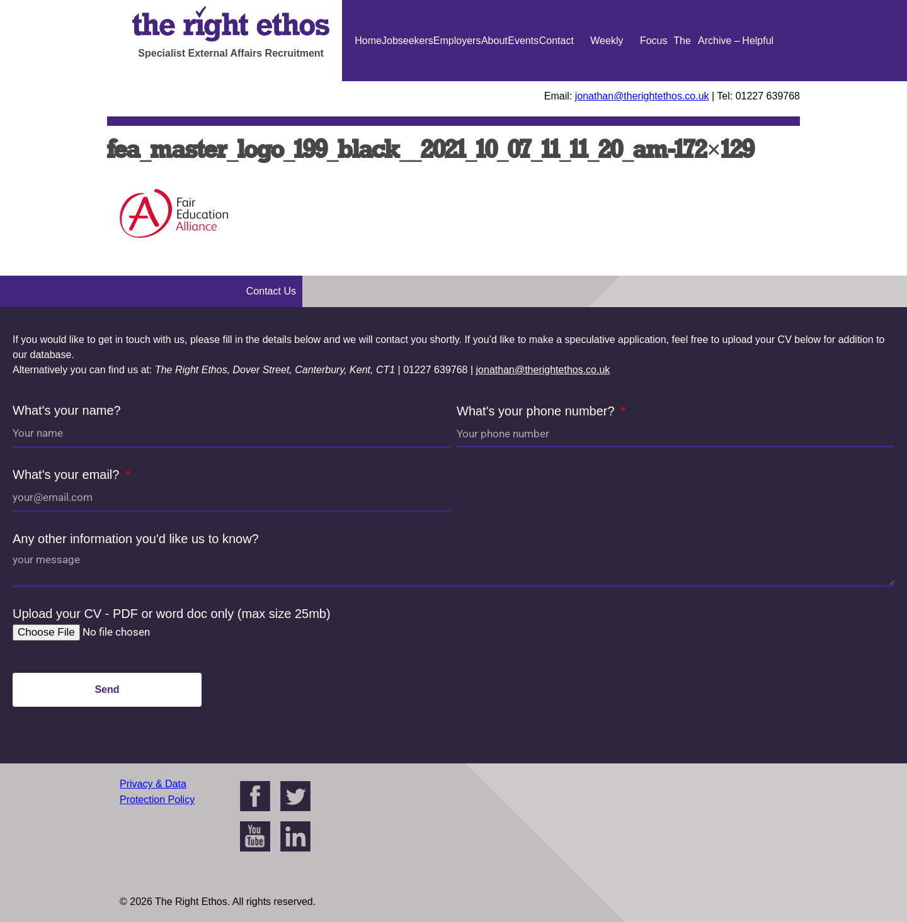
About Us (494, 81)
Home (368, 40)
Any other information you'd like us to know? (136, 539)
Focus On (654, 81)
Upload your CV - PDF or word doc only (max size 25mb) (172, 614)
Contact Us (556, 81)
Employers (457, 40)
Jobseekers (407, 40)
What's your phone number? (537, 411)
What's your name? (67, 410)
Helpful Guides (758, 81)
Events (523, 40)
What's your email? (68, 474)
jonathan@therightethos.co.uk (642, 96)
